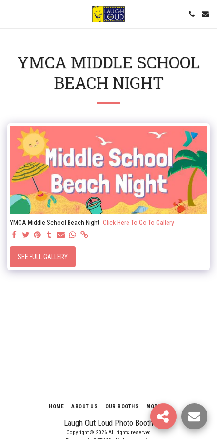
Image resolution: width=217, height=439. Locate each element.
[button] (10, 14)
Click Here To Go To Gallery (138, 222)
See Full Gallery (43, 257)
